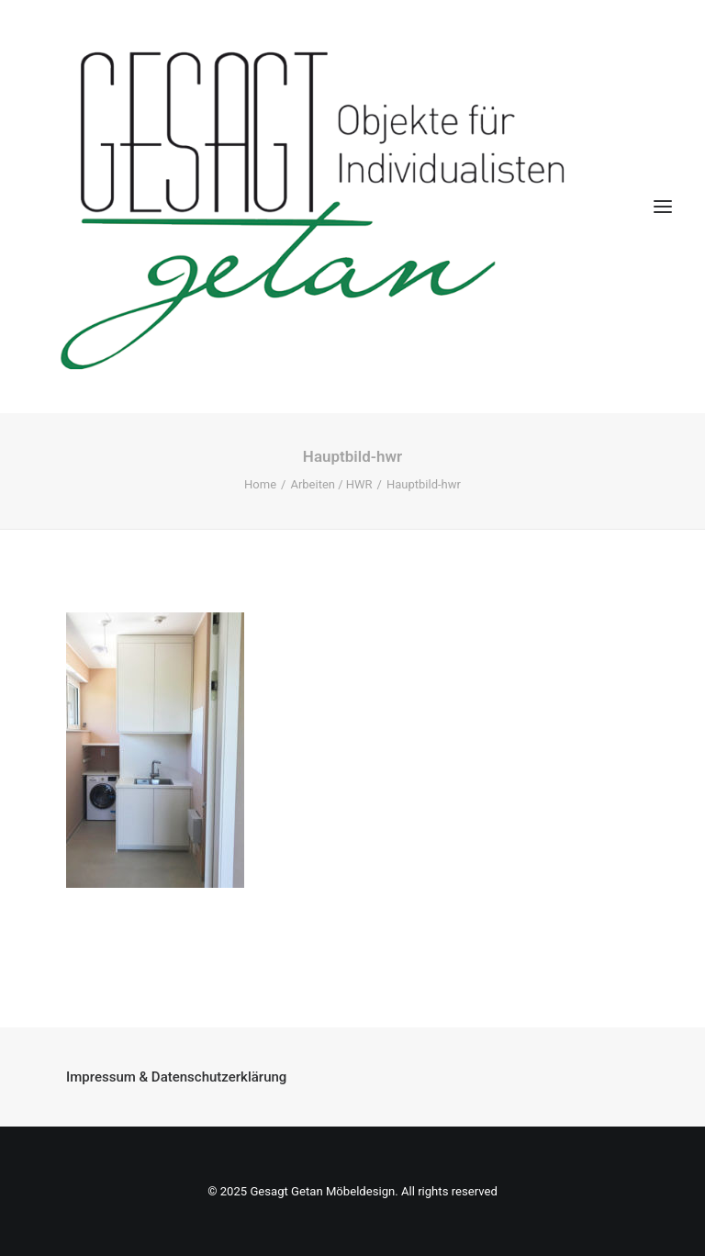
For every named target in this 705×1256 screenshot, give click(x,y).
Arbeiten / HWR (331, 484)
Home (260, 484)
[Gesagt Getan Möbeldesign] (352, 206)
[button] (663, 206)
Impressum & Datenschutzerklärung (176, 1077)
